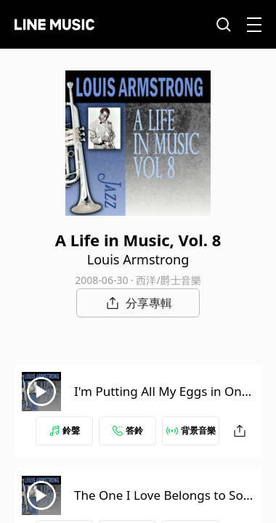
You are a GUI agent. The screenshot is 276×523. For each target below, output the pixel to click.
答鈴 (128, 430)
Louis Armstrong (138, 259)
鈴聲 (64, 430)
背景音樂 (191, 430)
